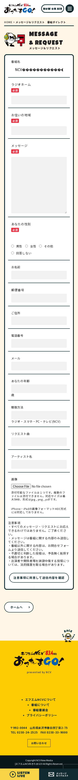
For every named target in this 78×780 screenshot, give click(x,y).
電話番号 (17, 335)
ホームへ (16, 607)
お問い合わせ (39, 743)
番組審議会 (40, 710)
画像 (14, 479)
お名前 (15, 267)
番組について (40, 705)
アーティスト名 (21, 456)
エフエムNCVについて (40, 699)
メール (15, 358)
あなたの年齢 (20, 381)
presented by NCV (39, 672)
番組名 (15, 61)
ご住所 (15, 313)
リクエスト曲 (20, 434)
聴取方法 (17, 407)
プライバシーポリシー (42, 715)
